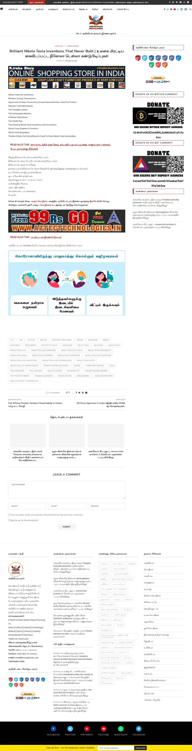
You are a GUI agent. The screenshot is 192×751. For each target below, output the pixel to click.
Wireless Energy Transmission (24, 381)
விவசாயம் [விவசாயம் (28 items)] (120, 678)
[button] (135, 9)
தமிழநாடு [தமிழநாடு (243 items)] (104, 620)
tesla (111, 366)
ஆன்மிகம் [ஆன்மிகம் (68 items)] (104, 574)
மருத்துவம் (53, 9)
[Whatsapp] (184, 2)
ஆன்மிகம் (149, 622)
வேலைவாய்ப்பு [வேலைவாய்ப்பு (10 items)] (107, 683)
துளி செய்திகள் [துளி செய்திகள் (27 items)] (106, 625)
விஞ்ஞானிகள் (73, 46)
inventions (67, 345)
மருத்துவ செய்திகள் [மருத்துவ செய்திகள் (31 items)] (125, 642)
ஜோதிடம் (83, 9)
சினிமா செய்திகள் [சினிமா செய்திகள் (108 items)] (107, 605)
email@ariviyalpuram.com (26, 658)
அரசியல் (40, 9)
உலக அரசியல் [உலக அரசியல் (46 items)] (118, 584)
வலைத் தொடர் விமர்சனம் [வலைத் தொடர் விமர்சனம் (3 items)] (111, 663)
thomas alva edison (43, 376)
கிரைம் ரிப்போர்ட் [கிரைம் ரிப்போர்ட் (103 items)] (120, 594)
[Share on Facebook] (76, 393)
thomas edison (64, 376)
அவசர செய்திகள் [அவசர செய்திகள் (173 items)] (119, 569)
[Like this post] (71, 393)
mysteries (98, 345)
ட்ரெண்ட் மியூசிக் (152, 700)
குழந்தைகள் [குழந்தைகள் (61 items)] (105, 599)
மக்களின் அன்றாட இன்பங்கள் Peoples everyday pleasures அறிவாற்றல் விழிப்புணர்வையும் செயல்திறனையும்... (27, 456)
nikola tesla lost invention (98, 355)
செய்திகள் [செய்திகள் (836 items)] (127, 610)
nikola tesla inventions (69, 355)
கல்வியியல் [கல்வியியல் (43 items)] (122, 589)
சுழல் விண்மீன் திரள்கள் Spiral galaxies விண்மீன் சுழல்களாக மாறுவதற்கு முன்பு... (66, 454)
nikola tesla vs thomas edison (24, 366)
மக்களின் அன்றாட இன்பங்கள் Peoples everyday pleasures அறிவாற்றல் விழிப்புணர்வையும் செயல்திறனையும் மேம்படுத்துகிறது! (115, 2)
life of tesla (83, 345)
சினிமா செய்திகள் (152, 596)
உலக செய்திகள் (151, 615)
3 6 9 (12, 340)
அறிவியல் (13, 9)
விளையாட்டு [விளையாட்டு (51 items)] (106, 678)
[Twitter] (173, 2)
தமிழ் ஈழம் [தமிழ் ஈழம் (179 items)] (117, 620)
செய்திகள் (26, 9)
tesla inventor (17, 371)
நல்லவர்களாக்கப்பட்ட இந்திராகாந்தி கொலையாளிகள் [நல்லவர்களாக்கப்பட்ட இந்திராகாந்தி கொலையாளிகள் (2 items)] (114, 636)
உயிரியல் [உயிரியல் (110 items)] (104, 584)
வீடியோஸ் (107, 9)
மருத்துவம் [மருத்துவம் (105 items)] (105, 647)
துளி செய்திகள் (151, 628)
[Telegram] (188, 2)
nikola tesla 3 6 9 (18, 350)
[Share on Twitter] (79, 393)
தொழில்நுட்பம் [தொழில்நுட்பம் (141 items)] (106, 630)
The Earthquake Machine (96, 371)
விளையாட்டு (68, 9)
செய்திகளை (46, 205)
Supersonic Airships (95, 366)
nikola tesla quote (86, 361)
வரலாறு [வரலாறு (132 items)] (127, 658)
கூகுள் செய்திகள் (39, 201)
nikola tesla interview (42, 355)
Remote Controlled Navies (56, 366)
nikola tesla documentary (43, 350)
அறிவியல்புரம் (71, 61)
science (77, 366)
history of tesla (49, 345)
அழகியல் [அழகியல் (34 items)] (104, 569)
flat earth (15, 345)
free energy (30, 345)
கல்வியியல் (149, 654)
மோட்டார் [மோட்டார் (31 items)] (123, 653)
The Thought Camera (19, 376)
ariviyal (43, 340)
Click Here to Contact (27, 654)
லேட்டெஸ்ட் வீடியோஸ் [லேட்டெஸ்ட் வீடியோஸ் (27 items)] (110, 658)
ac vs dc (31, 340)
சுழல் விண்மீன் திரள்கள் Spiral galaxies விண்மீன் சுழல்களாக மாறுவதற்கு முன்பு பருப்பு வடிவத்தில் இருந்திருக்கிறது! (156, 215)
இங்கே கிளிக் (96, 201)
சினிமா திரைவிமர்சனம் (155, 680)
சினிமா (95, 9)
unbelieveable (83, 376)
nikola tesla (114, 345)
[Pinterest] (177, 2)
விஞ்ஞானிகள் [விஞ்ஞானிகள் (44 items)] (126, 673)
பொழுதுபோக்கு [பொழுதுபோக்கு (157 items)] (107, 642)
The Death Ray (73, 371)
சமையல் (148, 674)
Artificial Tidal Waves (62, 340)
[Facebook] (169, 2)
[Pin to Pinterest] (83, 393)
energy (106, 340)
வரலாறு (148, 589)
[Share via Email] (86, 393)
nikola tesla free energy (99, 350)
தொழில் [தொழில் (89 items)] (120, 625)
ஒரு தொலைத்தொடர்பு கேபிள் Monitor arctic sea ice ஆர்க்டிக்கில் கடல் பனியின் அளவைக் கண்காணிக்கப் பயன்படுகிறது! (72, 606)
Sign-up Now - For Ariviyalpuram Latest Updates (70, 748)
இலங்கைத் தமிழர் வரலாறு (156, 635)
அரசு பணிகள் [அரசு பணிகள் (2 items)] (117, 564)
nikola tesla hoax (18, 355)
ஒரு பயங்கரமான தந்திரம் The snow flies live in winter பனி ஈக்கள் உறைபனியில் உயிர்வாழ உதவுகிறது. (72, 693)
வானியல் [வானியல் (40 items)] (129, 663)
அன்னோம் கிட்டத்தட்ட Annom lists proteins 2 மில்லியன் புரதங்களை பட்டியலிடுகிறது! (105, 454)
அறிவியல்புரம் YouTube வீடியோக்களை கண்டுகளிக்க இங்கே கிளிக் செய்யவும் (45, 245)
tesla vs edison (54, 371)
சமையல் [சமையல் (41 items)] (128, 599)
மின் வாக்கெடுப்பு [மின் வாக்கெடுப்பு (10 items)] (107, 653)
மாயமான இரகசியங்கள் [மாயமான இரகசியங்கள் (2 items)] (123, 647)
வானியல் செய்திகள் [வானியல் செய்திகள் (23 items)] (108, 668)
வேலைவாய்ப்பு (151, 687)
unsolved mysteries (104, 376)
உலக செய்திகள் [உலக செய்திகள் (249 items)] (106, 589)
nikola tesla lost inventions (23, 361)
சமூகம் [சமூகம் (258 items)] (117, 599)
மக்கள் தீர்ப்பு (123, 9)
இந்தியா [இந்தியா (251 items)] (104, 579)
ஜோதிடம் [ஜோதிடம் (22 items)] (104, 615)
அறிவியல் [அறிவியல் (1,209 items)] (132, 564)
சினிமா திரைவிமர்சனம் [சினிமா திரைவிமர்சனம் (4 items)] (109, 610)
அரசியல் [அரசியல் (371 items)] (104, 564)
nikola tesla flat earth (72, 350)
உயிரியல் (148, 648)
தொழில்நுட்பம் (151, 609)
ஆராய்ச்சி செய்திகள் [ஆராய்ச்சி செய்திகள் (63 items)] (121, 574)
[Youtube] (181, 2)
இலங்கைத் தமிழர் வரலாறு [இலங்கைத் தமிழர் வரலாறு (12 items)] (122, 579)
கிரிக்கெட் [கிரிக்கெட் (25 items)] (104, 594)
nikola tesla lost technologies (57, 361)
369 (20, 340)
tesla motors (35, 371)
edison (80, 340)
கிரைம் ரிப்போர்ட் (152, 661)
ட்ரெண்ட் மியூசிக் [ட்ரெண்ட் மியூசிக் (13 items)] (119, 615)
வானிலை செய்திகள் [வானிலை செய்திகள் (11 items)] (108, 673)
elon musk (93, 340)
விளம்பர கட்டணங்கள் (26, 650)
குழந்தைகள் (149, 667)
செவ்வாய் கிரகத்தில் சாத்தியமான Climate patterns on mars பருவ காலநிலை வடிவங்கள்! (72, 634)
